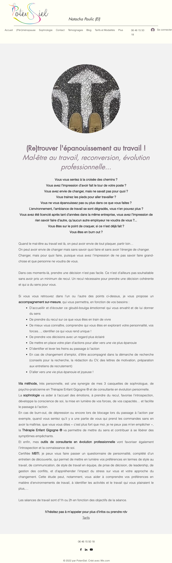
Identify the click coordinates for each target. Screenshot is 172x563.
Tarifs (86, 518)
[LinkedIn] (86, 549)
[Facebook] (81, 549)
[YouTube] (91, 549)
